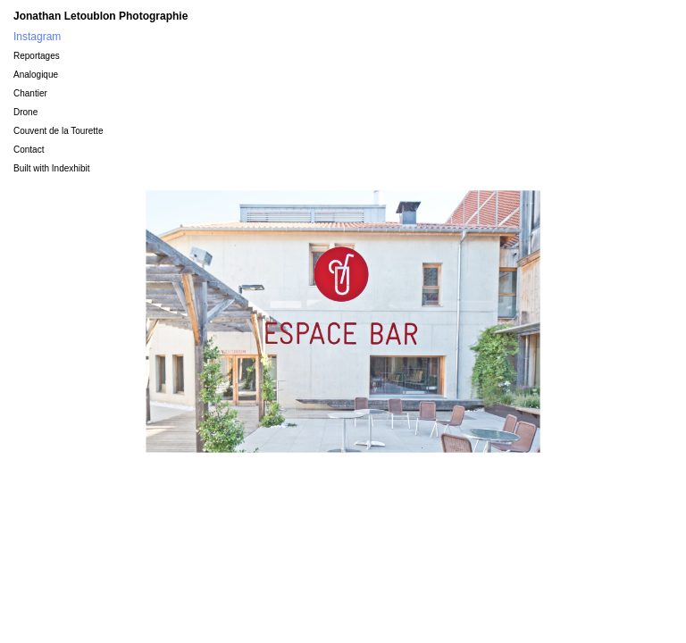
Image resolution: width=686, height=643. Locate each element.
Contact (28, 149)
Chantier (30, 93)
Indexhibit (71, 168)
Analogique (35, 74)
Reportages (36, 56)
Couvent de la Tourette (58, 131)
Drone (25, 112)
